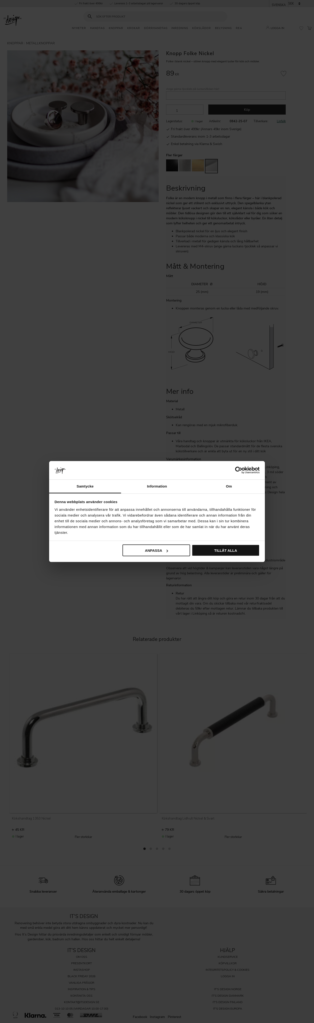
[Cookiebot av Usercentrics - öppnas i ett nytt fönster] (239, 470)
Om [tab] (229, 486)
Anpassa (156, 550)
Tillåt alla (225, 550)
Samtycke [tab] (85, 486)
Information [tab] (157, 486)
